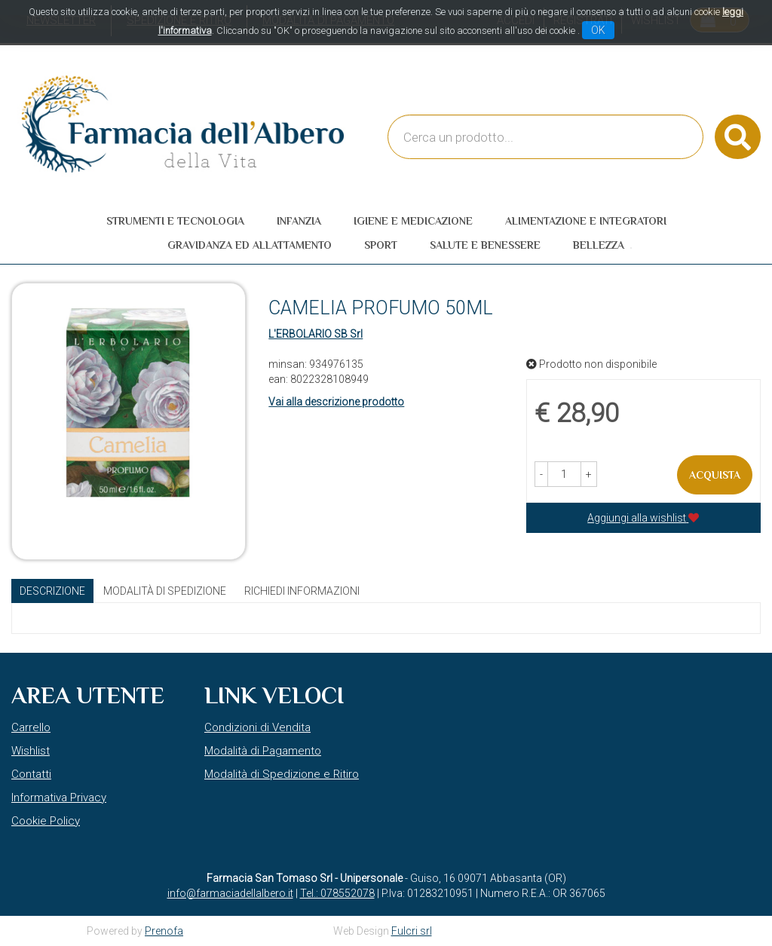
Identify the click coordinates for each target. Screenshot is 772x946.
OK (598, 30)
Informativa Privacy (58, 797)
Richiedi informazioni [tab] (302, 591)
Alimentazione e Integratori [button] (585, 221)
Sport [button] (380, 245)
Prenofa (164, 931)
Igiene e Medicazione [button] (413, 221)
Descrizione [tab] (52, 591)
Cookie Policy (45, 821)
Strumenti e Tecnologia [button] (175, 221)
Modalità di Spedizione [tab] (164, 591)
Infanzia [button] (299, 221)
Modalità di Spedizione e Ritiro (281, 774)
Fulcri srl (411, 931)
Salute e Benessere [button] (485, 245)
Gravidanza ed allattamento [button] (249, 245)
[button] (541, 474)
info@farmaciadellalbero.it (230, 893)
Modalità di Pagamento (262, 751)
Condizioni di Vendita (257, 727)
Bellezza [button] (598, 245)
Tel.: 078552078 (337, 893)
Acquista (714, 475)
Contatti (31, 774)
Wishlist (30, 751)
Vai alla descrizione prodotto (336, 402)
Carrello (31, 727)
